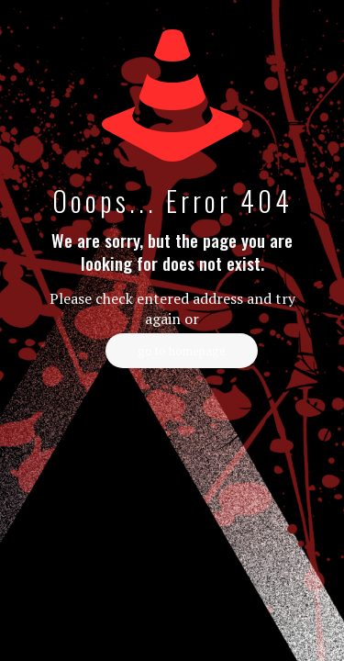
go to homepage (182, 350)
